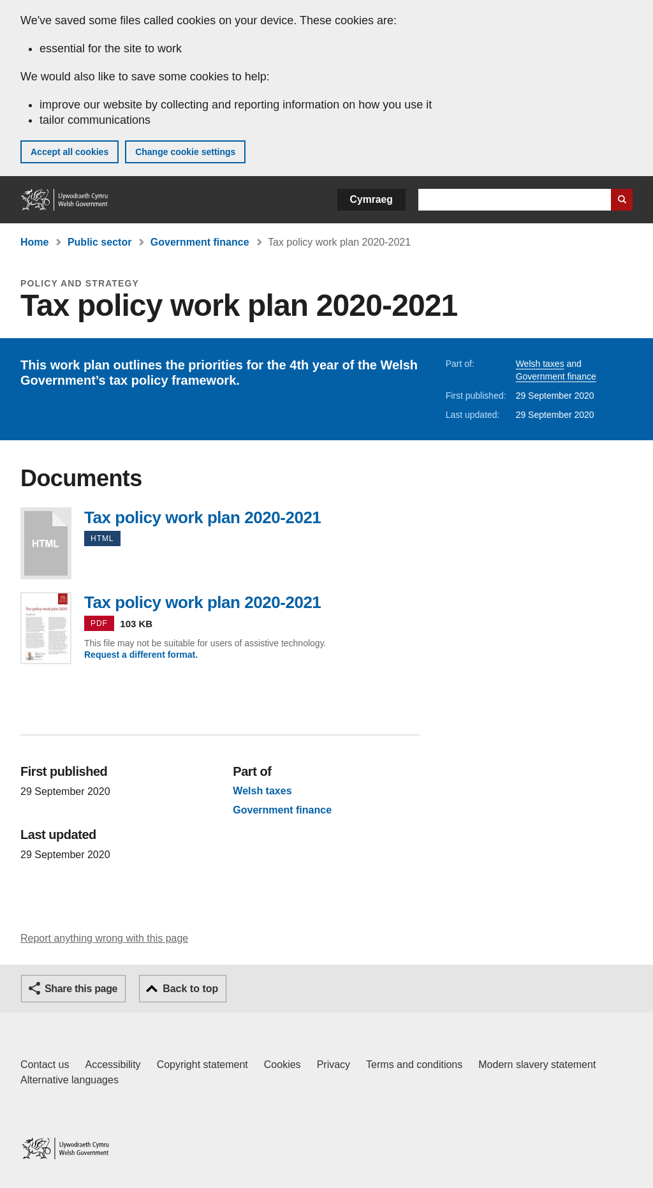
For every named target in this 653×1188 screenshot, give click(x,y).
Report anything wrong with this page (104, 938)
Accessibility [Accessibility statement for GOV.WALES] (112, 1064)
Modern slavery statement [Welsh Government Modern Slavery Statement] (537, 1064)
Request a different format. (141, 655)
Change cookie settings (185, 152)
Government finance (199, 242)
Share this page (81, 988)
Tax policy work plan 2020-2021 (45, 543)
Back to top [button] (190, 988)
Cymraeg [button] (371, 199)
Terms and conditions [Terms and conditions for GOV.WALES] (414, 1064)
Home (34, 242)
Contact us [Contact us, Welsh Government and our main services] (44, 1064)
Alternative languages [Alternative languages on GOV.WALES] (69, 1079)
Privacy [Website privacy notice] (333, 1064)
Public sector (99, 242)
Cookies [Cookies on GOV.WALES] (282, 1064)
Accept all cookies (69, 152)
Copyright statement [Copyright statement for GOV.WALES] (202, 1064)
